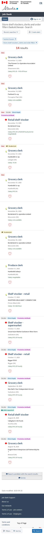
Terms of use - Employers (11, 514)
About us (5, 502)
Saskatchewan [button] (9, 39)
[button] (10, 76)
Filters (6, 531)
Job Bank (7, 14)
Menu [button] (5, 19)
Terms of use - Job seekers (12, 510)
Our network (6, 506)
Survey (22, 478)
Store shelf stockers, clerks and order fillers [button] (20, 42)
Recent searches (11, 32)
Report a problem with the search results (22, 474)
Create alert (34, 32)
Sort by (17, 531)
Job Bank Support (8, 497)
